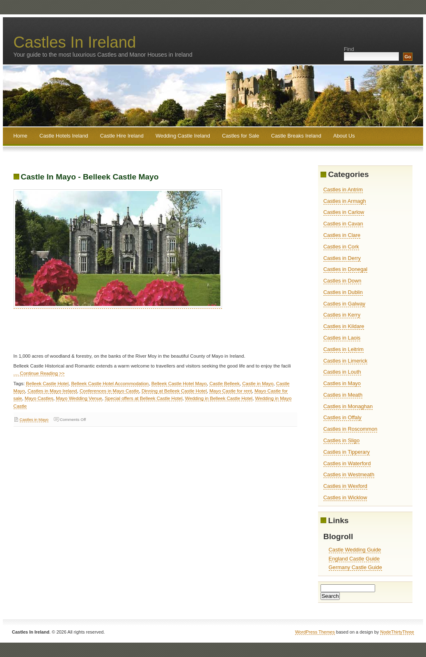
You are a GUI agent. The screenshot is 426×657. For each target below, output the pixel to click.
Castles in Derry (342, 258)
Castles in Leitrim (343, 349)
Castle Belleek (224, 383)
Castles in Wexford (345, 486)
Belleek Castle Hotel (47, 383)
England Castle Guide (354, 559)
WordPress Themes (315, 631)
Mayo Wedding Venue (79, 398)
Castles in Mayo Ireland (52, 390)
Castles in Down (342, 281)
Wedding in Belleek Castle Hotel (218, 398)
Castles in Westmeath (348, 474)
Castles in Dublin (343, 292)
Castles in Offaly (342, 417)
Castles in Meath (342, 395)
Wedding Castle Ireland (183, 136)
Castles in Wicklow (345, 497)
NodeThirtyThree (397, 631)
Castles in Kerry (341, 315)
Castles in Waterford (347, 463)
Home (20, 136)
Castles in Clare (341, 235)
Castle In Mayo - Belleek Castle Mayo (90, 176)
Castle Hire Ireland (122, 136)
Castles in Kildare (343, 326)
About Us (344, 136)
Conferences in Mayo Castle (109, 390)
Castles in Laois (341, 338)
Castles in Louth (342, 372)
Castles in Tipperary (346, 452)
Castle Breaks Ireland (296, 136)
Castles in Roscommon (350, 429)
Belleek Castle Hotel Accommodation (110, 383)
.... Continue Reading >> (39, 373)
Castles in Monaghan (348, 406)
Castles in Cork (341, 247)
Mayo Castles (39, 398)
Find (349, 49)
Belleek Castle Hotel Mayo (179, 383)
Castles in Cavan (343, 224)
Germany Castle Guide (355, 567)
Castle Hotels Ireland (63, 136)
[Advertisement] (163, 333)
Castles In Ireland (75, 42)
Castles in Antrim (343, 189)
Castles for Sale (240, 136)
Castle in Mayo (257, 383)
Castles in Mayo (34, 419)
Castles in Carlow (343, 212)
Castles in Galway (344, 304)
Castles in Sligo (341, 440)
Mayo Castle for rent (230, 390)
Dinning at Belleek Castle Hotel (174, 390)
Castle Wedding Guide (355, 550)
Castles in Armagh (344, 201)
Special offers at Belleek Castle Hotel (143, 398)
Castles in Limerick (345, 361)
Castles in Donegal (345, 269)
